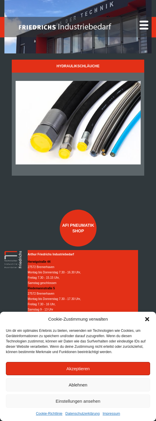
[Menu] (144, 25)
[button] (147, 319)
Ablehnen (78, 384)
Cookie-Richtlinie (49, 414)
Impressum (111, 414)
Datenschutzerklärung (82, 414)
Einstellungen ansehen (78, 401)
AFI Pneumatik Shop (78, 228)
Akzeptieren (77, 368)
